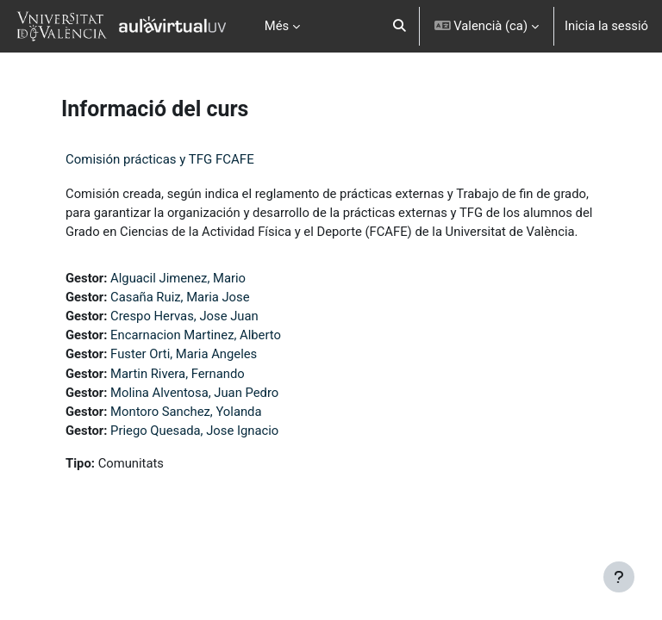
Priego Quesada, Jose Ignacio (194, 430)
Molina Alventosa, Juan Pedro (194, 392)
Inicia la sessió (606, 26)
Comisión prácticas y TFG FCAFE (160, 159)
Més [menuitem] (277, 26)
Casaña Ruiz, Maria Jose (179, 297)
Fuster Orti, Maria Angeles (183, 354)
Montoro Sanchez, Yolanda (185, 411)
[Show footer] (618, 576)
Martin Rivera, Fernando (177, 373)
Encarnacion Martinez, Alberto (195, 335)
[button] (399, 26)
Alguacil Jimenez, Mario (178, 278)
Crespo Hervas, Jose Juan (184, 316)
